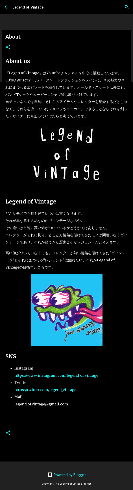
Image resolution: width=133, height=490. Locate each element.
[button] (8, 47)
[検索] (126, 7)
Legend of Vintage (28, 7)
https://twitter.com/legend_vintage (45, 389)
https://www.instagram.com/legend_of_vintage (56, 375)
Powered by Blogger (66, 475)
